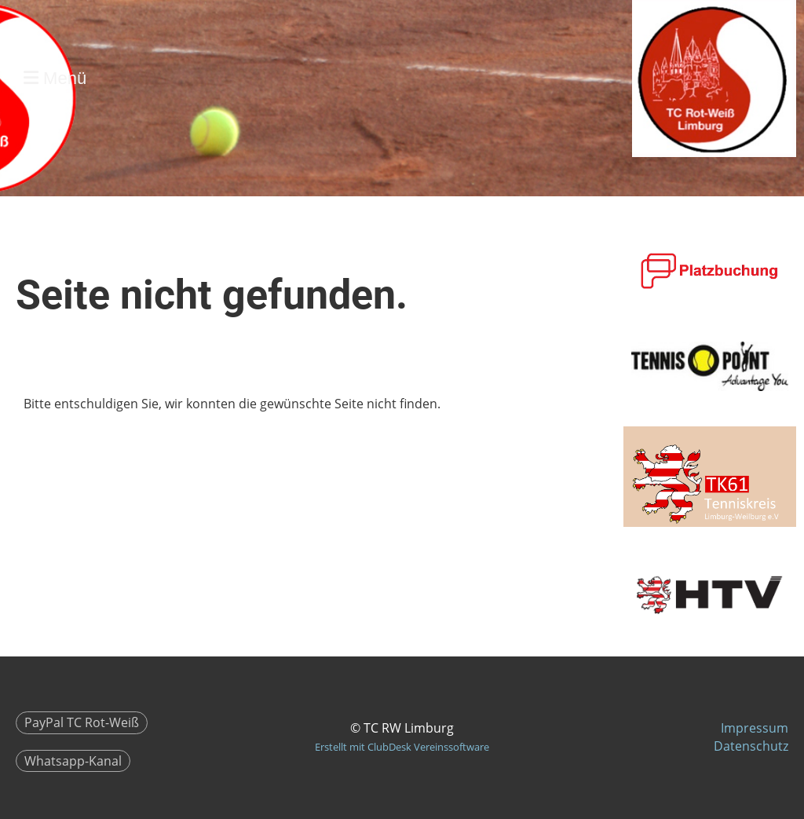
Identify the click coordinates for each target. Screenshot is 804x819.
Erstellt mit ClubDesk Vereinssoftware (402, 747)
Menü (55, 78)
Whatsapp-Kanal (73, 761)
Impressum (754, 728)
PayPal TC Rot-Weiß (81, 722)
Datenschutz (751, 746)
